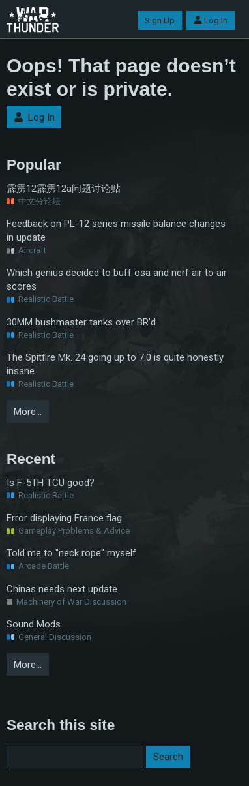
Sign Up (160, 20)
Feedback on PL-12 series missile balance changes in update (116, 230)
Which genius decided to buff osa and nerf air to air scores (117, 279)
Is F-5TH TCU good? (51, 483)
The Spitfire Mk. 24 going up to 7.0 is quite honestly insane (115, 364)
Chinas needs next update (62, 589)
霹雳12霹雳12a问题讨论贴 (64, 188)
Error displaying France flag (64, 518)
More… (28, 411)
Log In (210, 20)
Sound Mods (34, 624)
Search (168, 757)
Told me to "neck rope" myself (71, 553)
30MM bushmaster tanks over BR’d (81, 322)
